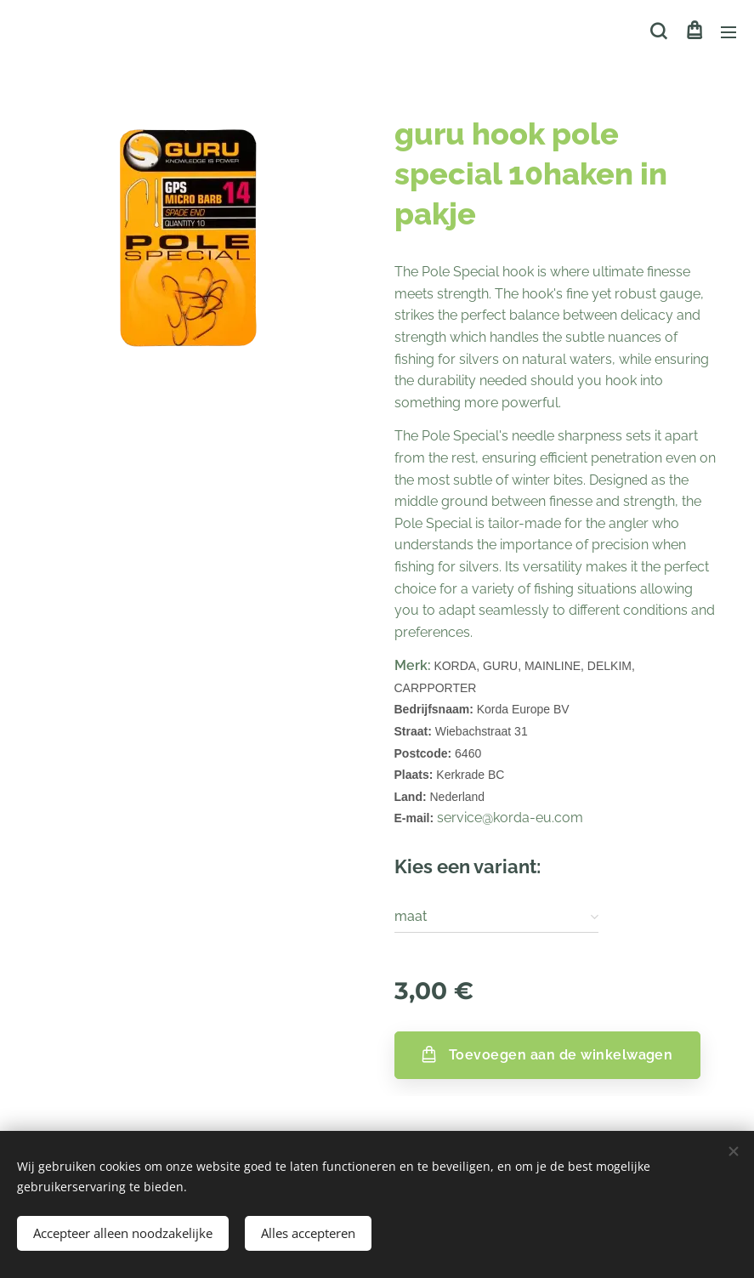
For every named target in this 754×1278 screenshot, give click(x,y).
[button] (658, 31)
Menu (728, 32)
